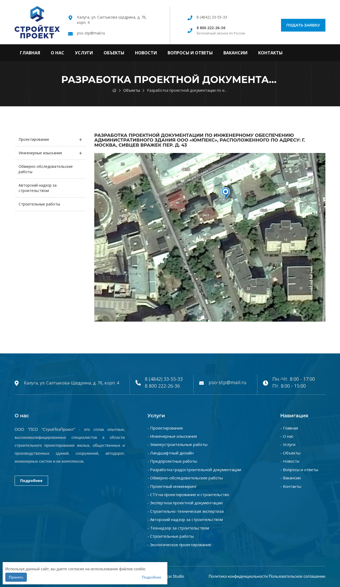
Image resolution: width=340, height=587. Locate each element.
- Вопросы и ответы (299, 469)
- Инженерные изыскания (172, 436)
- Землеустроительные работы (177, 444)
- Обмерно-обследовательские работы (185, 477)
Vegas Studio (173, 576)
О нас (57, 53)
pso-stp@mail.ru (91, 33)
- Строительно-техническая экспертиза (185, 511)
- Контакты (290, 486)
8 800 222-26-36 (162, 386)
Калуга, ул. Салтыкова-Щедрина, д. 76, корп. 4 (71, 383)
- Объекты (290, 452)
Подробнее (31, 480)
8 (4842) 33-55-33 (212, 17)
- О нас (287, 436)
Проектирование (34, 139)
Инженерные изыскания (40, 152)
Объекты (114, 53)
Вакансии (235, 53)
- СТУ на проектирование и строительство (188, 494)
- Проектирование (165, 428)
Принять (16, 577)
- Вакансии (290, 477)
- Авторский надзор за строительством (185, 519)
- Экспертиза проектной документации (185, 502)
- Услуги (287, 444)
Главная (30, 53)
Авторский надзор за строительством (38, 188)
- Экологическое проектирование (179, 544)
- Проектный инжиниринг (172, 486)
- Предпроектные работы (172, 461)
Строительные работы (39, 204)
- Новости (289, 461)
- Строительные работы (170, 536)
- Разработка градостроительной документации (194, 469)
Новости (146, 53)
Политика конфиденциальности (238, 576)
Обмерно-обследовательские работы (46, 169)
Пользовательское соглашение (297, 576)
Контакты (270, 53)
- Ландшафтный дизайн (170, 452)
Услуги (84, 53)
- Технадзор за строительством (178, 528)
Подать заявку (303, 25)
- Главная (289, 428)
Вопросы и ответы (190, 53)
